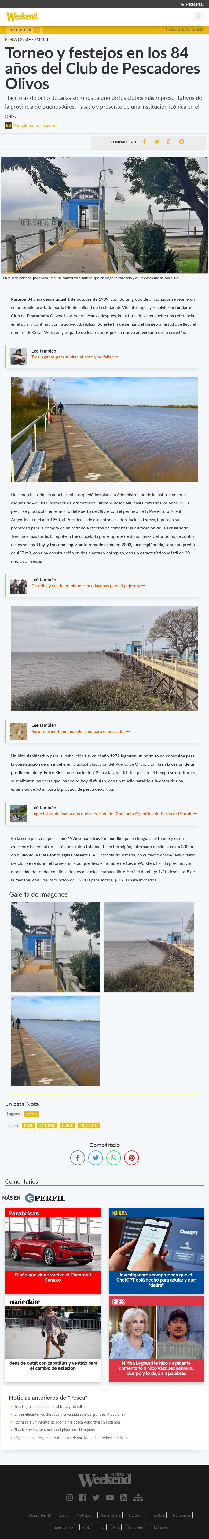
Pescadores (89, 1125)
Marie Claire (110, 1515)
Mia (116, 1527)
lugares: (14, 1114)
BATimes (160, 1527)
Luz (101, 1527)
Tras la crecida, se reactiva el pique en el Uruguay (54, 1430)
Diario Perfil (39, 1515)
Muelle (67, 1125)
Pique (28, 1125)
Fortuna (135, 1515)
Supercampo (62, 1527)
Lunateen (136, 1527)
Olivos (32, 1114)
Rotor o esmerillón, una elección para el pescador (78, 731)
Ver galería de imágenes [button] (31, 125)
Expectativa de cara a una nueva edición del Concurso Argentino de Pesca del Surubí (111, 813)
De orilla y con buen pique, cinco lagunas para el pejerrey (85, 585)
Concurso (47, 1125)
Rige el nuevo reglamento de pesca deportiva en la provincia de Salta (71, 1437)
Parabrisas (182, 1515)
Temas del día (24, 30)
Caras (63, 1515)
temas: (12, 1125)
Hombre (158, 1515)
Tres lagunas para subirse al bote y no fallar (72, 356)
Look (85, 1527)
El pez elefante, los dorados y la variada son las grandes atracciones (70, 1414)
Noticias (83, 1515)
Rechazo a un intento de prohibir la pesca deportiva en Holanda (67, 1422)
